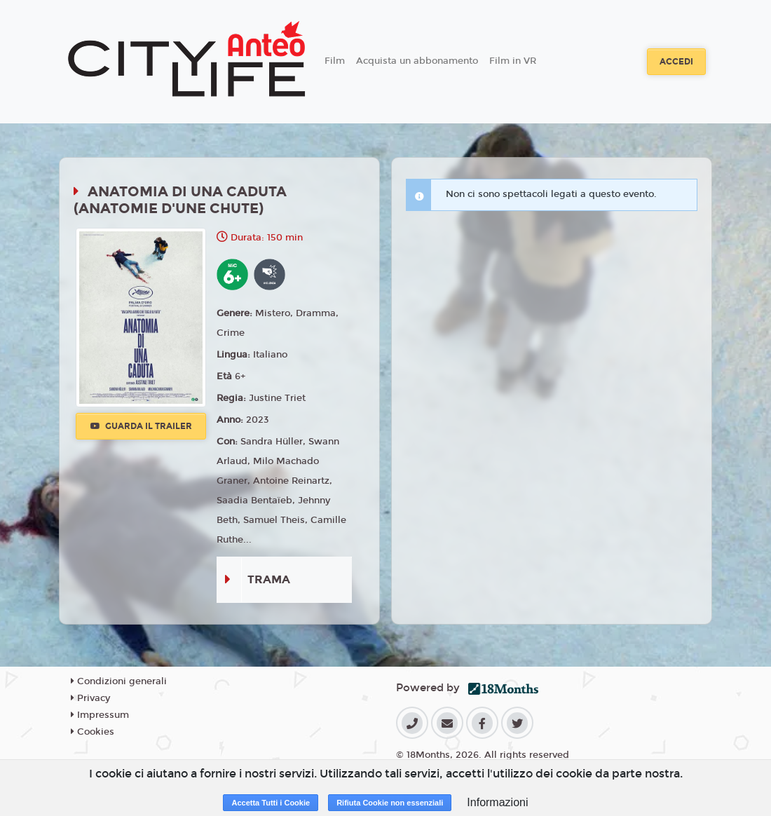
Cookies (92, 731)
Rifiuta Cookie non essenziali (389, 802)
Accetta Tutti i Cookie (270, 802)
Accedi (676, 62)
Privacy (90, 698)
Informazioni (497, 802)
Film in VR (512, 61)
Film (335, 61)
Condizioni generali (119, 681)
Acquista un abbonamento (417, 61)
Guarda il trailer (141, 426)
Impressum (100, 715)
